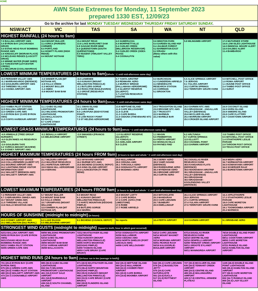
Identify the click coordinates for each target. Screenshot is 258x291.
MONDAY (95, 23)
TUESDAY (111, 23)
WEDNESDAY (132, 23)
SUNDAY (205, 23)
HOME (3, 1)
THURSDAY (154, 23)
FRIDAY (171, 23)
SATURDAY (187, 23)
